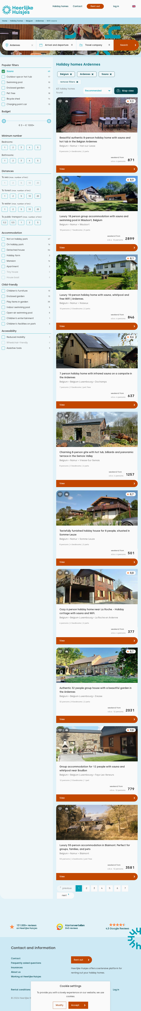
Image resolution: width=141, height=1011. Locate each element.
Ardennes (40, 21)
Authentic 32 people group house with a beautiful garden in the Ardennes (95, 690)
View (62, 169)
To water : (16, 203)
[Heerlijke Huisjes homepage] (17, 10)
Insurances (17, 967)
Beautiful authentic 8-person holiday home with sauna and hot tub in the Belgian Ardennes (94, 139)
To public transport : (22, 217)
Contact (77, 6)
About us (16, 972)
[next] (65, 895)
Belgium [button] (64, 74)
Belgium (29, 21)
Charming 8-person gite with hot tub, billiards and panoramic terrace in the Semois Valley (96, 454)
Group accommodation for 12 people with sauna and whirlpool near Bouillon (92, 768)
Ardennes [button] (85, 74)
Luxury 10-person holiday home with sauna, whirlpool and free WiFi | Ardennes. (94, 296)
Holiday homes (60, 6)
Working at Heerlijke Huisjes (26, 976)
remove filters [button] (67, 82)
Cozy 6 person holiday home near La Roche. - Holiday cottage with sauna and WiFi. (91, 611)
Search (124, 45)
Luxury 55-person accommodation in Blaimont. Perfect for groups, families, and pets (94, 847)
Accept (75, 1005)
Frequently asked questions (26, 963)
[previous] (65, 888)
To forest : (16, 190)
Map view (125, 91)
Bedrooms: (7, 142)
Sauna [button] (105, 74)
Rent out (78, 959)
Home (4, 21)
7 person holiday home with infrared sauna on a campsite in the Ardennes (95, 375)
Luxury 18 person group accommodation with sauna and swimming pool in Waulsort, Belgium (93, 218)
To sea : (15, 177)
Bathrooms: (8, 155)
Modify (59, 1005)
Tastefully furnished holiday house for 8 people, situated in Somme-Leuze (94, 532)
